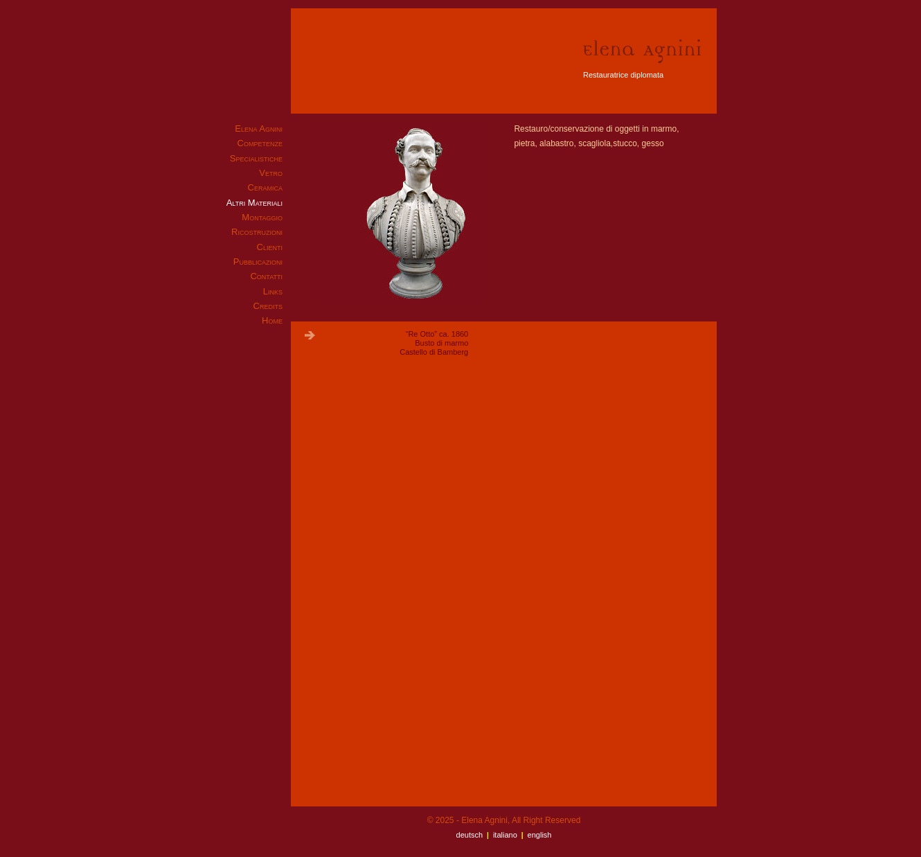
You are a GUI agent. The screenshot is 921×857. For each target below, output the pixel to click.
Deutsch (469, 835)
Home (272, 320)
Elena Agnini (259, 128)
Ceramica (265, 187)
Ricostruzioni (257, 232)
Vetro (271, 173)
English (540, 835)
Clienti (270, 247)
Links (273, 291)
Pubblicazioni (258, 261)
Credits (268, 306)
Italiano (505, 835)
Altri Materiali (254, 202)
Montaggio (262, 217)
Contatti (266, 276)
